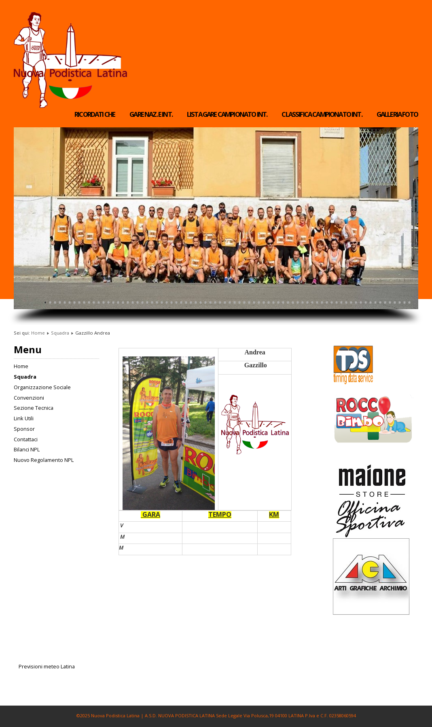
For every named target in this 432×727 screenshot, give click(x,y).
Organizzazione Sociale (42, 387)
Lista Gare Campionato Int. (227, 114)
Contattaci (26, 439)
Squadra (60, 333)
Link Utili (24, 418)
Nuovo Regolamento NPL (44, 460)
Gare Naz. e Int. (150, 114)
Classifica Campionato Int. (322, 114)
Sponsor (24, 428)
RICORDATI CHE (94, 114)
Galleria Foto (397, 114)
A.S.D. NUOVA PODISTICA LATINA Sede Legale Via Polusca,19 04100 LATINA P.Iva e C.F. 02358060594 (250, 715)
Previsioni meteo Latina (47, 666)
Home (38, 333)
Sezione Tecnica (33, 407)
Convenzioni (29, 397)
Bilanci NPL (27, 449)
